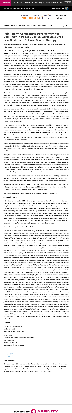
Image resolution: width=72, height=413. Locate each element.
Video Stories (42, 25)
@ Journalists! (20, 25)
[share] (67, 25)
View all (68, 3)
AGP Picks (6, 3)
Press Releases (31, 25)
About (50, 25)
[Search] (63, 26)
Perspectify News (9, 25)
